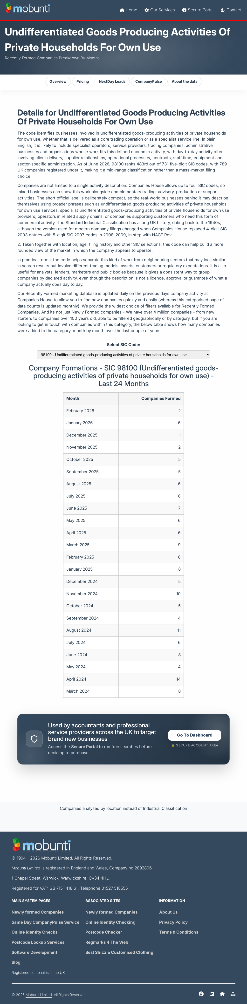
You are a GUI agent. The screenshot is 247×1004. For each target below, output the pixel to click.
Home (128, 10)
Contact (231, 10)
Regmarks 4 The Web (106, 942)
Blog (16, 962)
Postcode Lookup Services (38, 942)
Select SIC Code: (123, 344)
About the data (185, 81)
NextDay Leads (112, 81)
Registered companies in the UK (38, 973)
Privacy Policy (173, 922)
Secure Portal (197, 10)
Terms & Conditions (178, 932)
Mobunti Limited (39, 995)
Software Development (34, 952)
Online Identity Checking (110, 922)
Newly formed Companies (38, 912)
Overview (58, 81)
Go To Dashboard (195, 735)
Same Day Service (45, 922)
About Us (168, 912)
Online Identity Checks (34, 932)
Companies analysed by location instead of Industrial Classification (123, 808)
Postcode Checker (103, 932)
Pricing (82, 81)
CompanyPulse (148, 81)
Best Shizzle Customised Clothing (119, 952)
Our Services (159, 10)
